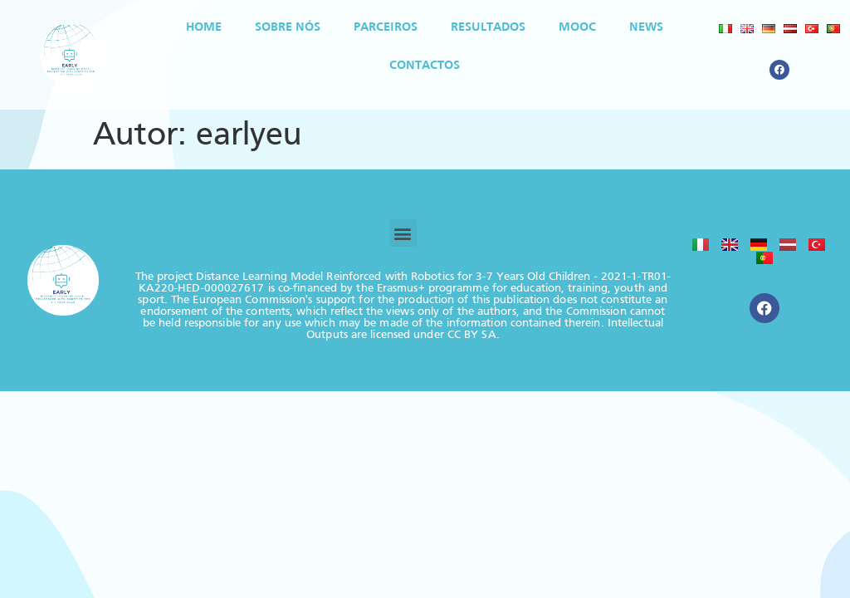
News (646, 27)
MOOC (577, 27)
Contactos (424, 65)
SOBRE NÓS (287, 27)
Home (204, 27)
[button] (403, 233)
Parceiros (386, 27)
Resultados (488, 27)
